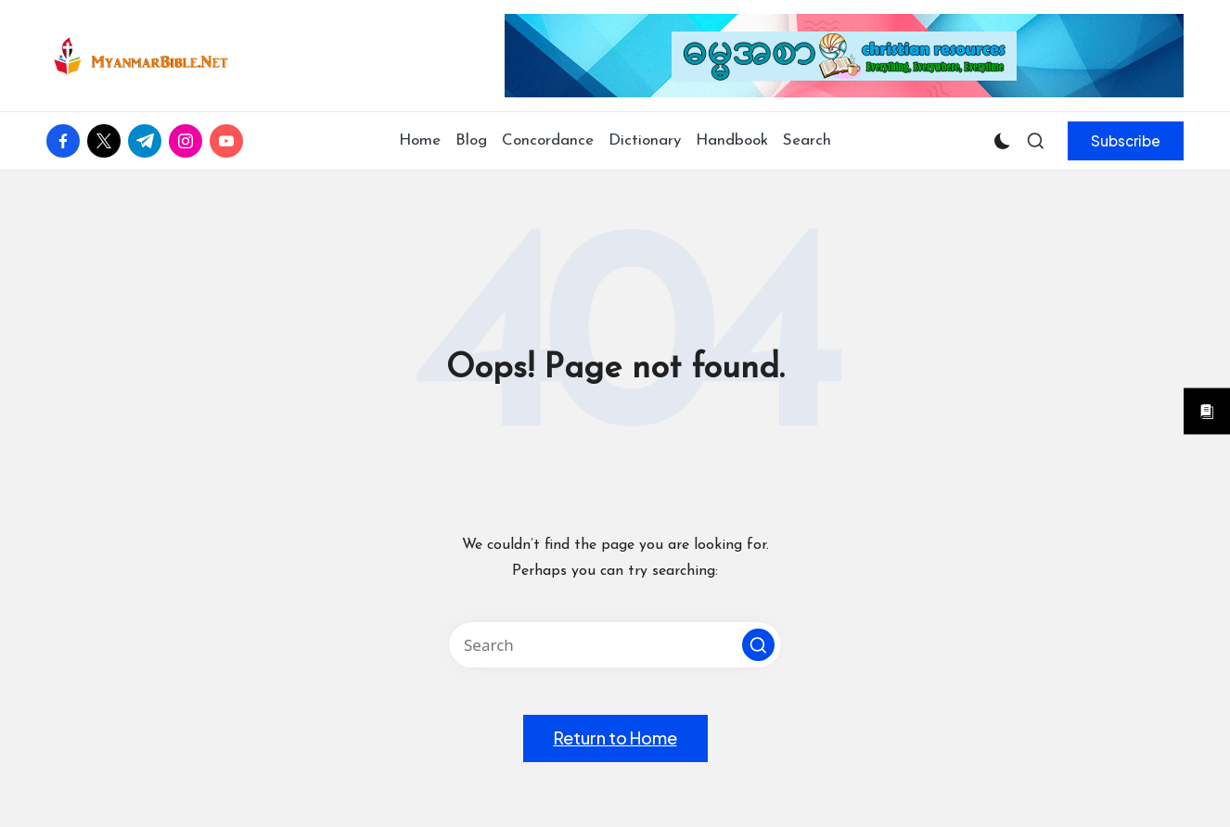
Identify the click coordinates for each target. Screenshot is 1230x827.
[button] (1126, 140)
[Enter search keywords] (615, 644)
